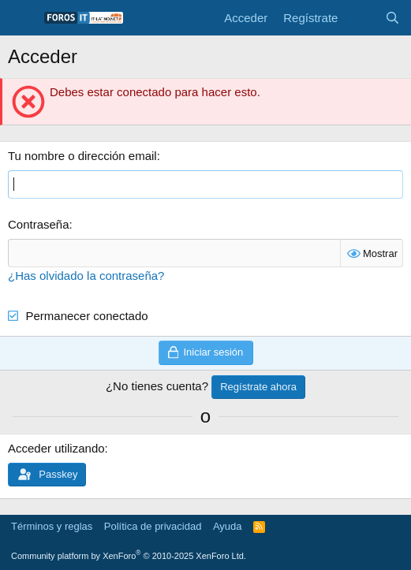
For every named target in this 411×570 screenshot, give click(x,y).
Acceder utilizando (56, 448)
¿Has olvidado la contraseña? (86, 275)
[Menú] (21, 18)
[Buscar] (392, 17)
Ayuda (227, 526)
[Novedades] (361, 17)
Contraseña (38, 224)
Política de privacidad (153, 526)
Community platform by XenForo (128, 556)
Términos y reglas (51, 526)
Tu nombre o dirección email (82, 155)
